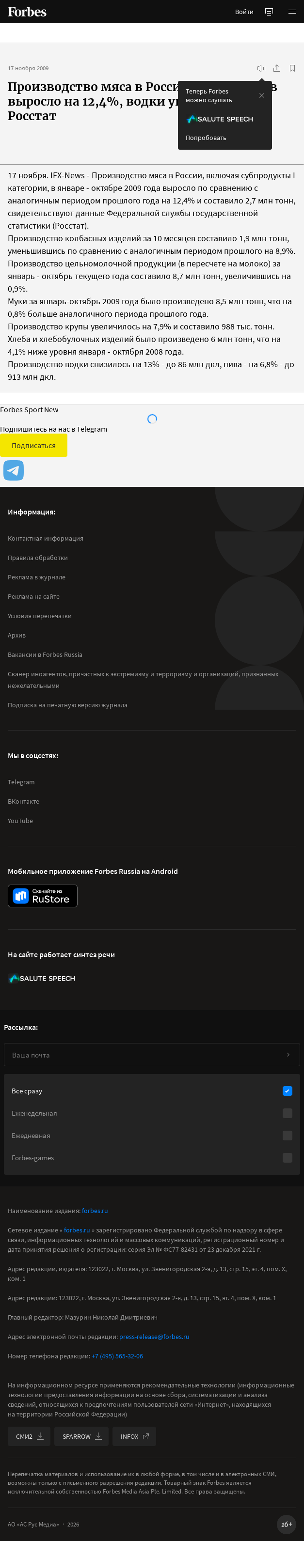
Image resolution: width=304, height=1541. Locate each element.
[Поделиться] (277, 68)
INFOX (135, 1436)
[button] (292, 11)
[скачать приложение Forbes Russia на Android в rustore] (43, 896)
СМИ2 (30, 1436)
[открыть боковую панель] (269, 11)
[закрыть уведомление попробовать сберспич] (262, 95)
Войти (244, 11)
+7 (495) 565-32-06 (117, 1356)
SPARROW (82, 1436)
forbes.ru (95, 1210)
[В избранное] (292, 68)
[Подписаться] (288, 1054)
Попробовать (206, 137)
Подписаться (34, 445)
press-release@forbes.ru (154, 1336)
